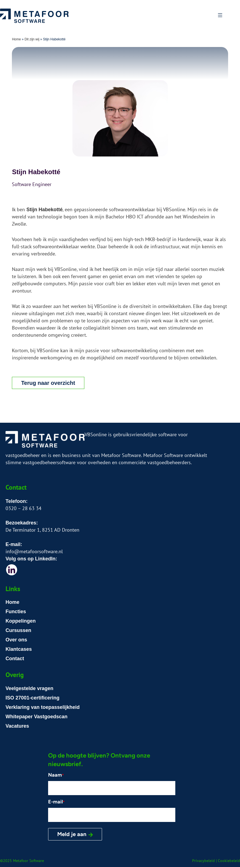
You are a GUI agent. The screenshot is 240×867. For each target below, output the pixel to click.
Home (16, 39)
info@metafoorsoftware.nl (34, 551)
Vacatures (17, 726)
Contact (15, 658)
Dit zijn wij (32, 39)
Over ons (16, 640)
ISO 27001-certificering (32, 698)
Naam (56, 775)
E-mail (56, 802)
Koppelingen (21, 621)
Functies (16, 611)
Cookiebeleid (229, 860)
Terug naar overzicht (48, 383)
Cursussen (18, 630)
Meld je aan (71, 834)
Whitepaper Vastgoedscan (36, 716)
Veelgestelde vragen (29, 688)
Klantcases (19, 649)
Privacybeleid (203, 860)
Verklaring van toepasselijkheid (43, 707)
